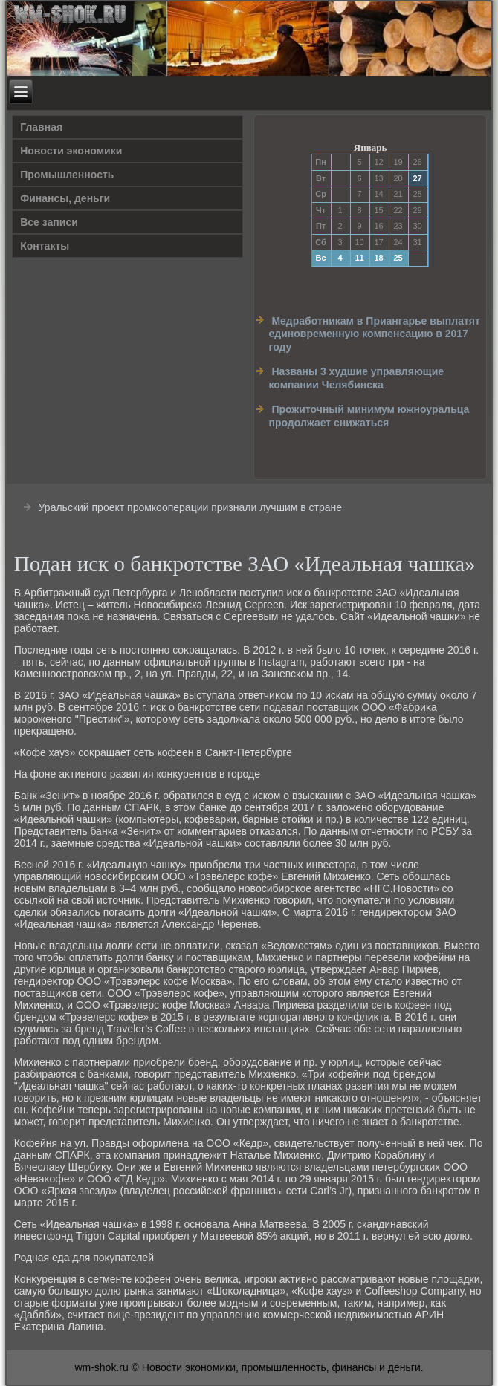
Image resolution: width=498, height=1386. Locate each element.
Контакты (44, 246)
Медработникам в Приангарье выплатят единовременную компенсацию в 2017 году (373, 334)
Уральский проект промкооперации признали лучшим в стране (190, 507)
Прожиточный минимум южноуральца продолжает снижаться (368, 416)
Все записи (49, 222)
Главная (41, 127)
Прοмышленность (67, 174)
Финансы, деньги (65, 198)
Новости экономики (71, 151)
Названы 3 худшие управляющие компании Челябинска (356, 378)
